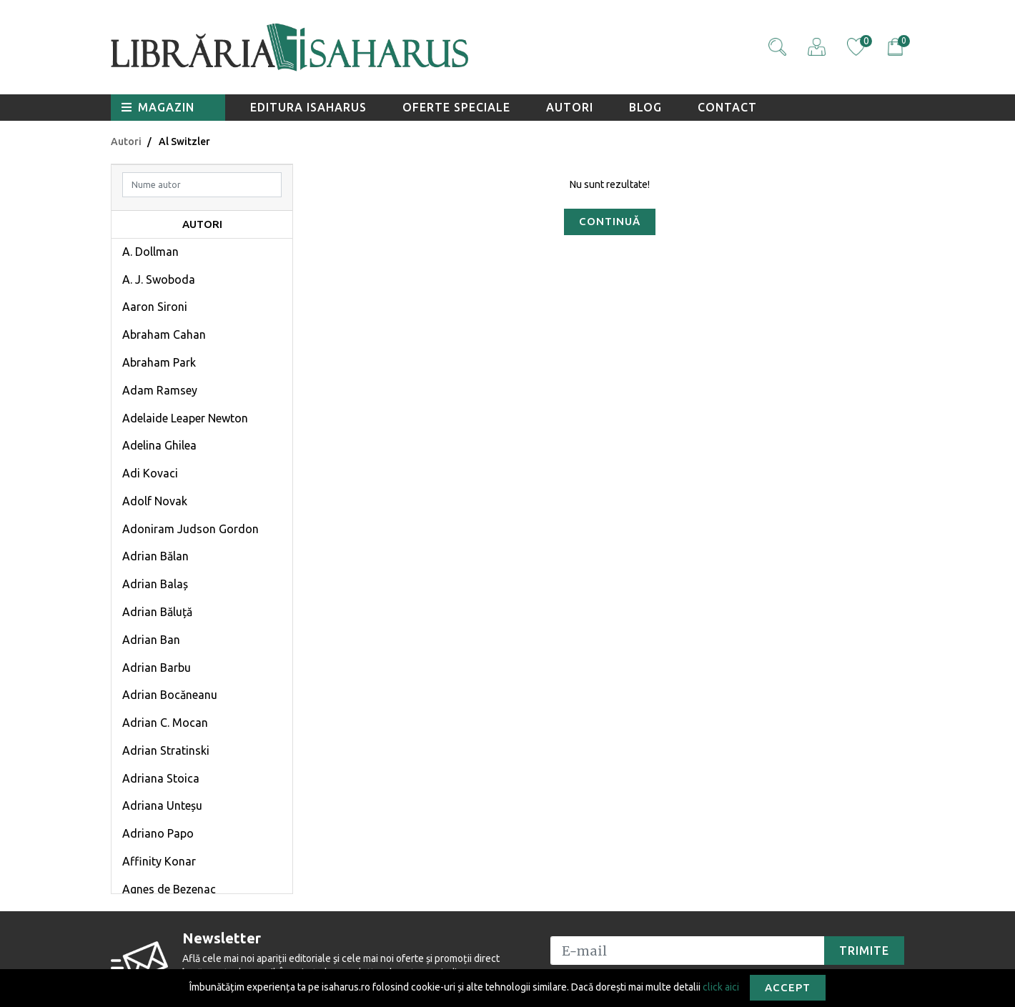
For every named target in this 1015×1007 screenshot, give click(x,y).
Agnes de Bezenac (169, 889)
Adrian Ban (151, 639)
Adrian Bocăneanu (169, 694)
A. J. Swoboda (158, 279)
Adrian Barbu (156, 667)
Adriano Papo (158, 833)
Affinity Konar (159, 861)
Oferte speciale (456, 107)
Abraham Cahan (164, 334)
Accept (788, 987)
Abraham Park (159, 362)
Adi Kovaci (150, 473)
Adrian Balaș (155, 583)
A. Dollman (150, 251)
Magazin (158, 107)
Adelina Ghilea (159, 445)
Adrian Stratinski (165, 750)
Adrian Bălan (155, 556)
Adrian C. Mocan (165, 722)
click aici (721, 986)
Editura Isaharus (308, 107)
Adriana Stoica (160, 778)
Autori (569, 107)
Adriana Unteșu (162, 805)
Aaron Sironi (154, 306)
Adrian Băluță (157, 611)
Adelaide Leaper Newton (185, 418)
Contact (727, 107)
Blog (645, 107)
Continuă (609, 221)
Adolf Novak (154, 501)
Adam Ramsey (159, 390)
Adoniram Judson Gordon (190, 528)
